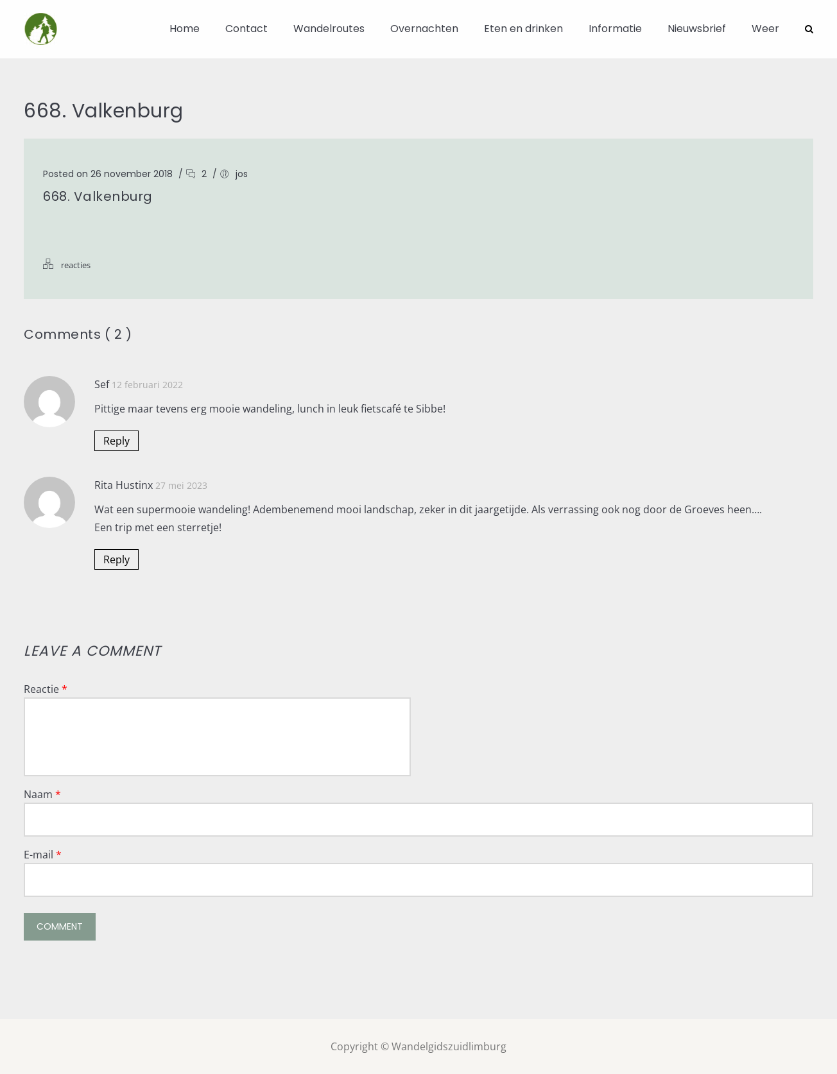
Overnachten (424, 28)
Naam (42, 794)
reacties (76, 264)
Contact (246, 28)
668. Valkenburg (98, 196)
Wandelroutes (329, 28)
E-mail (43, 854)
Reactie (45, 688)
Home (184, 28)
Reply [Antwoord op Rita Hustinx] (116, 559)
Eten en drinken (523, 28)
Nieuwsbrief (697, 28)
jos (242, 173)
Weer (765, 28)
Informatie (615, 28)
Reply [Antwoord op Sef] (116, 440)
